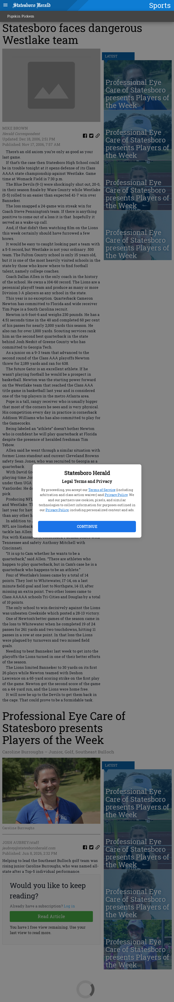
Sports (160, 5)
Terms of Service (102, 490)
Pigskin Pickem (20, 16)
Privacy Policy (116, 495)
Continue (87, 526)
